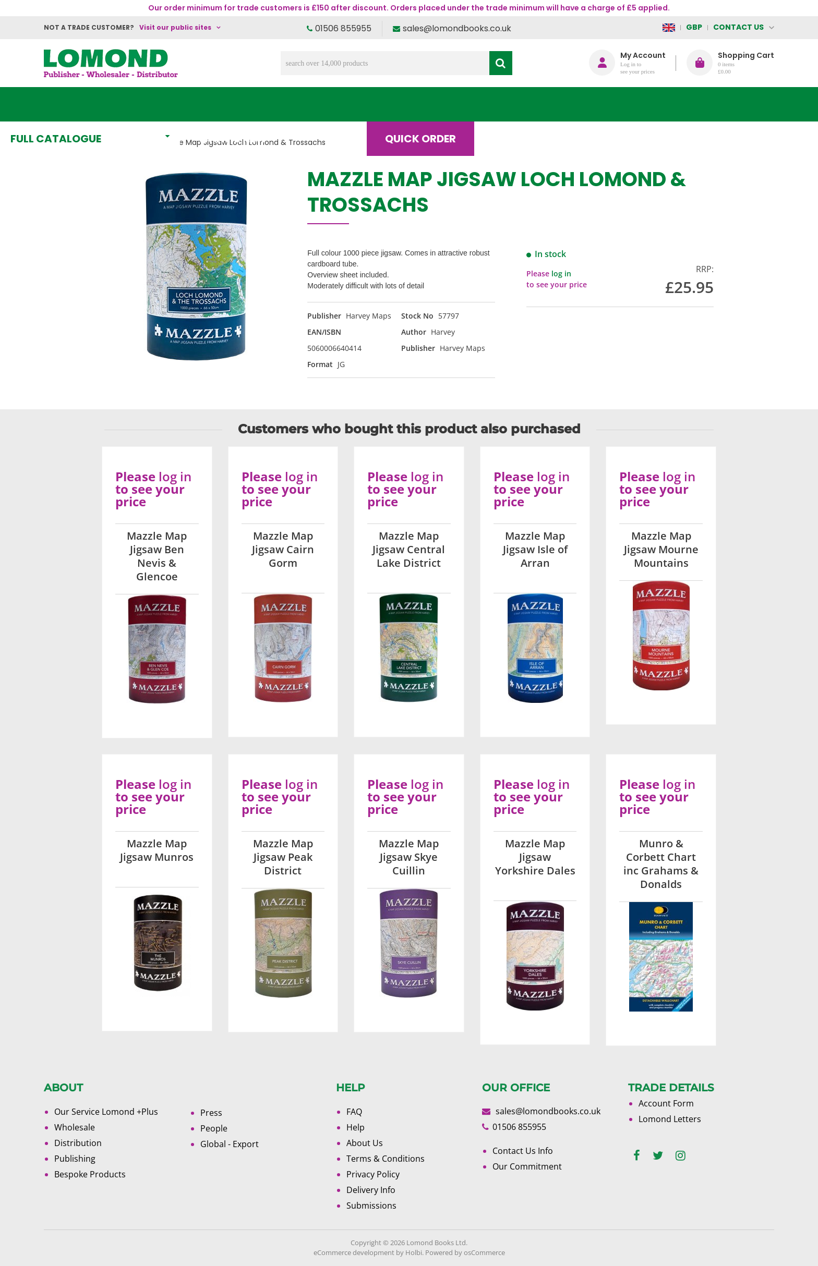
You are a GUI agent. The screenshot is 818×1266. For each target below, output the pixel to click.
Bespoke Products (90, 1174)
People (213, 1128)
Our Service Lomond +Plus (106, 1111)
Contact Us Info (522, 1151)
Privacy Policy (373, 1174)
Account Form (666, 1103)
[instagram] (680, 1156)
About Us (619, 104)
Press (211, 1112)
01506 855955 (343, 28)
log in (561, 273)
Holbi (413, 1252)
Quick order (455, 104)
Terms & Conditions (385, 1158)
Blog (541, 104)
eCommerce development (354, 1252)
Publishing (74, 1158)
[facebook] (636, 1156)
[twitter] (658, 1156)
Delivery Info (370, 1190)
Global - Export (229, 1144)
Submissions (371, 1205)
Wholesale (74, 1127)
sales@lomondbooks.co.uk (457, 28)
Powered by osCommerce (465, 1252)
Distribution (78, 1143)
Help (355, 1127)
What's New (276, 104)
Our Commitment (527, 1166)
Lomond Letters (670, 1119)
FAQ (354, 1111)
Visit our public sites (175, 27)
